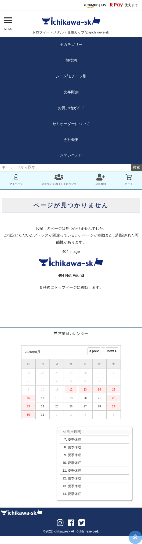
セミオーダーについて (71, 124)
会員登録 (100, 179)
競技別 (71, 60)
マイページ (16, 179)
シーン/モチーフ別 (71, 76)
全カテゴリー (71, 44)
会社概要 (71, 139)
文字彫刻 (71, 92)
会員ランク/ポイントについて (59, 179)
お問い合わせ (71, 155)
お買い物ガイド (71, 108)
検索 (136, 167)
